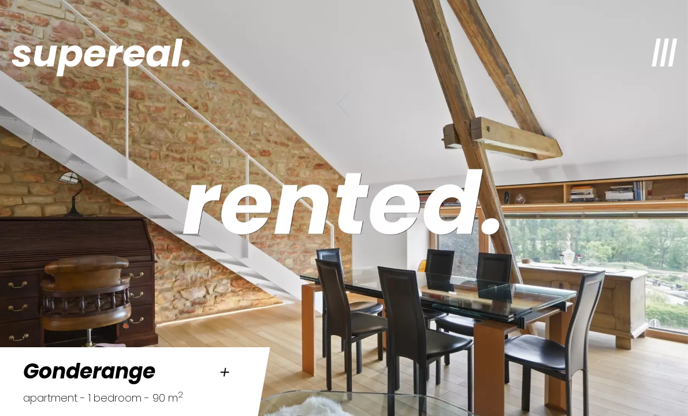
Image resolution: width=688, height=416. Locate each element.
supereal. (102, 53)
